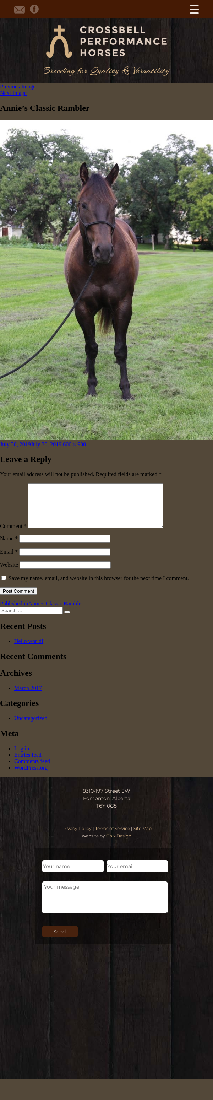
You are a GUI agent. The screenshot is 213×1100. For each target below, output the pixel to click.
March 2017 (28, 697)
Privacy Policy (76, 837)
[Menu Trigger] (194, 9)
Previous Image (18, 86)
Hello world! (28, 650)
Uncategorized (30, 727)
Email (9, 560)
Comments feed (32, 770)
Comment (13, 535)
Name (9, 547)
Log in (21, 757)
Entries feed (28, 763)
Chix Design (118, 844)
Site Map (142, 837)
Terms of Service (112, 837)
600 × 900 (74, 444)
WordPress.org (31, 776)
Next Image (13, 93)
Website (9, 573)
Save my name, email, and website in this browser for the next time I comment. (99, 587)
